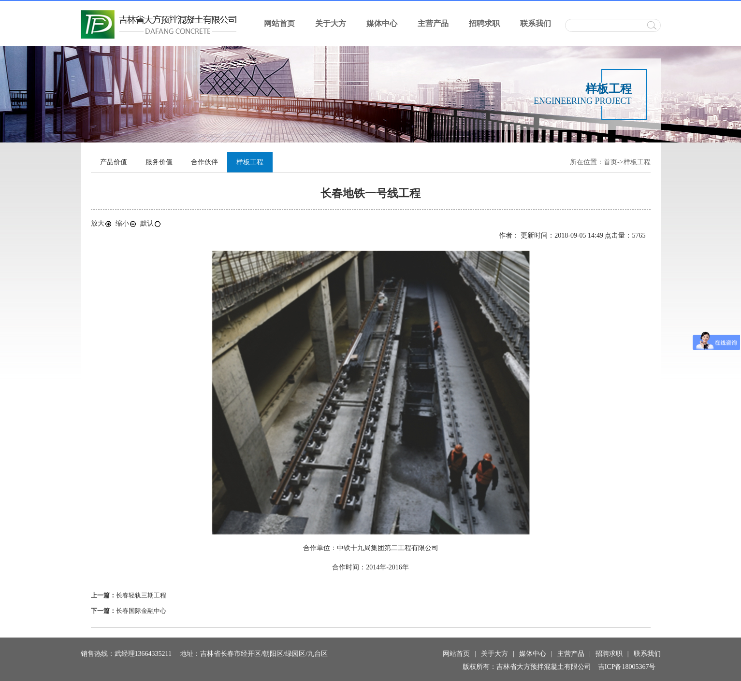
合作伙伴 (204, 162)
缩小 (126, 223)
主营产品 (433, 23)
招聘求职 (484, 23)
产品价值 (113, 162)
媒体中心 (381, 23)
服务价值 (159, 162)
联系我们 (535, 23)
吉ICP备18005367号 (627, 666)
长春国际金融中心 (141, 610)
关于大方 (330, 23)
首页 (610, 162)
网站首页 (279, 23)
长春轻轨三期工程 (141, 595)
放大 (101, 223)
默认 (150, 223)
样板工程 (637, 162)
